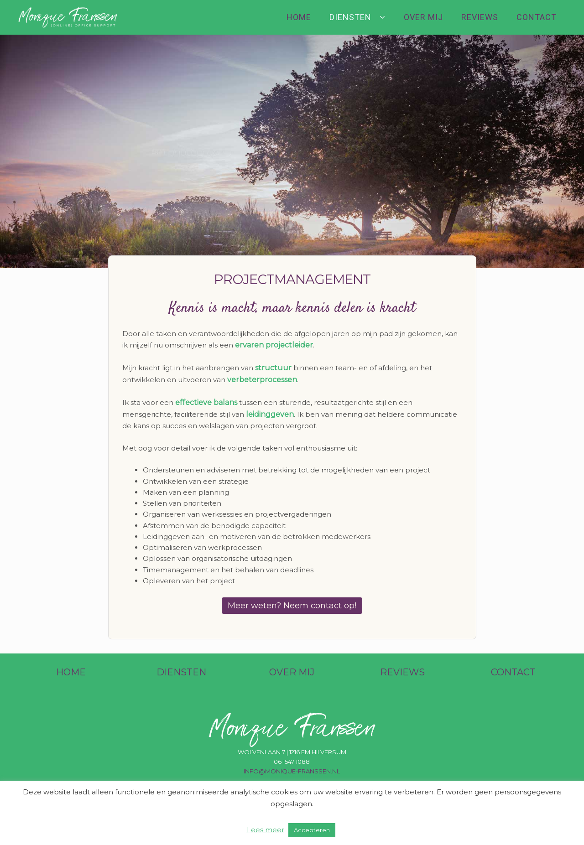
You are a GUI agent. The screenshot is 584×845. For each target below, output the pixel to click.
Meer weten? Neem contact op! (292, 606)
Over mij (423, 17)
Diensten (350, 17)
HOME (71, 672)
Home (299, 17)
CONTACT (513, 672)
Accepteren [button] (312, 830)
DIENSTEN (181, 672)
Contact (536, 17)
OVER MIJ (291, 672)
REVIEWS (402, 672)
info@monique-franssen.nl (292, 771)
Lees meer (265, 829)
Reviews (479, 17)
